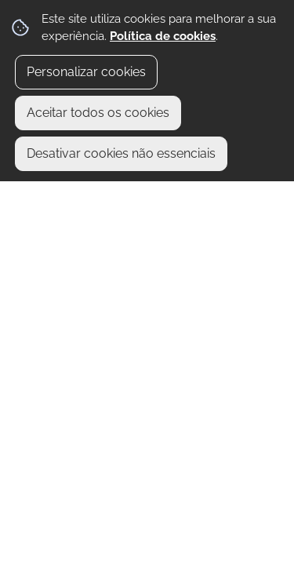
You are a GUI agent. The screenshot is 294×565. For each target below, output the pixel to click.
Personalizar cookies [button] (86, 71)
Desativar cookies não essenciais (121, 153)
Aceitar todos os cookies (98, 112)
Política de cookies (163, 36)
